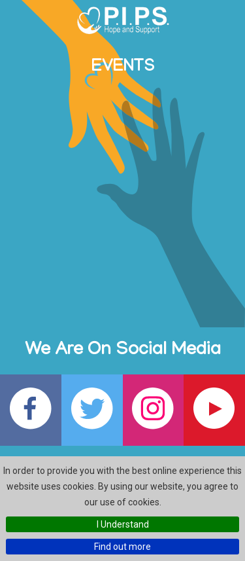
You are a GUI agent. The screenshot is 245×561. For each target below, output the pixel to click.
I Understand (123, 524)
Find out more (122, 546)
